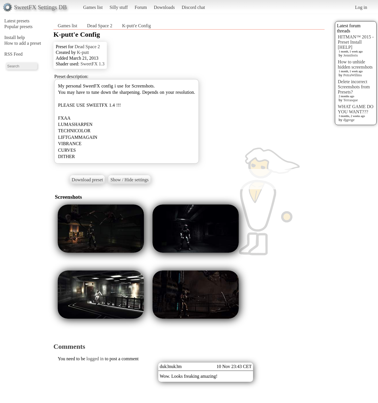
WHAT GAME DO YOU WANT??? (355, 109)
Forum (141, 7)
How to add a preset (22, 43)
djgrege (348, 120)
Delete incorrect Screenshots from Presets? (354, 86)
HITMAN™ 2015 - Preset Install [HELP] (356, 42)
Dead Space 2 (99, 25)
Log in (361, 7)
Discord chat (193, 7)
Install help (14, 37)
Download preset (87, 179)
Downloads (164, 7)
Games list (93, 7)
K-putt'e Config (136, 25)
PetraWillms (352, 75)
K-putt (83, 52)
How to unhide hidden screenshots (355, 64)
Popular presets (18, 26)
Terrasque (350, 100)
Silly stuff (119, 7)
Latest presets (17, 20)
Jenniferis (350, 55)
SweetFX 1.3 (92, 63)
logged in (95, 358)
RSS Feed (13, 54)
